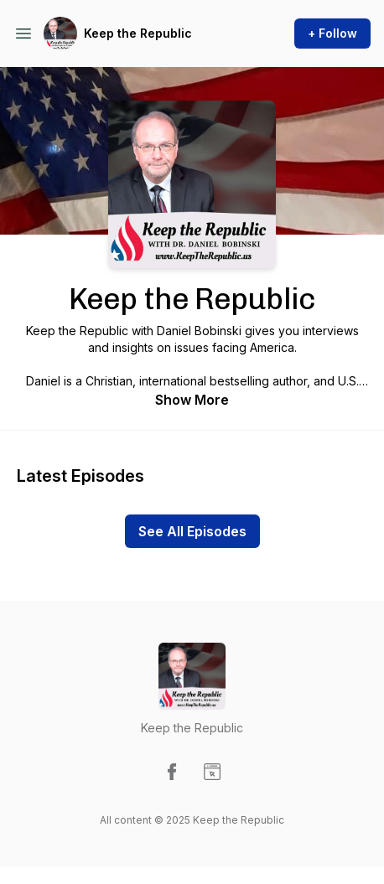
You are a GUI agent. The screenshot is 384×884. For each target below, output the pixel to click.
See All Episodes (192, 531)
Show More (192, 399)
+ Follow (332, 33)
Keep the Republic (138, 33)
